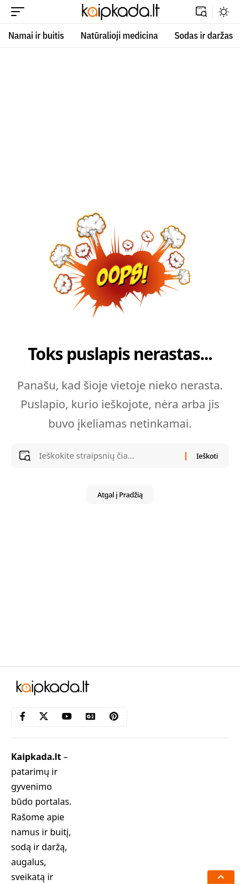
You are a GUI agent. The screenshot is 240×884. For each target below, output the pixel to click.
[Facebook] (22, 716)
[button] (20, 11)
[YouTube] (67, 716)
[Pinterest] (114, 716)
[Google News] (90, 716)
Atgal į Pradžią (120, 495)
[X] (43, 716)
